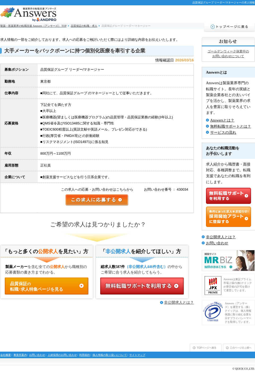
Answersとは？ (222, 120)
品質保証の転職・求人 (84, 25)
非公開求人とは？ (179, 302)
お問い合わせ (217, 243)
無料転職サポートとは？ (230, 126)
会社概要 (5, 354)
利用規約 (84, 354)
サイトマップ (137, 354)
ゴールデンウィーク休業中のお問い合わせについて (228, 54)
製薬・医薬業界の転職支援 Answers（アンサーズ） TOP (33, 25)
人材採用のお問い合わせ (62, 354)
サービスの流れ (223, 133)
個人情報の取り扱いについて (110, 354)
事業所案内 (20, 354)
